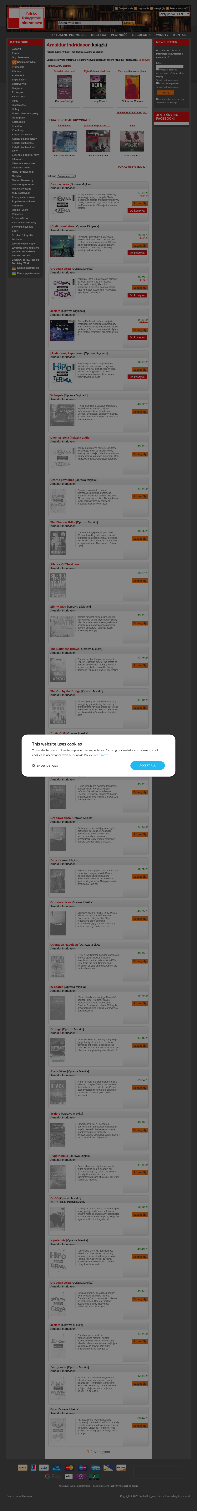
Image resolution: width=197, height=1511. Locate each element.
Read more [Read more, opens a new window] (100, 755)
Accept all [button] (147, 765)
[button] (45, 765)
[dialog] (98, 756)
